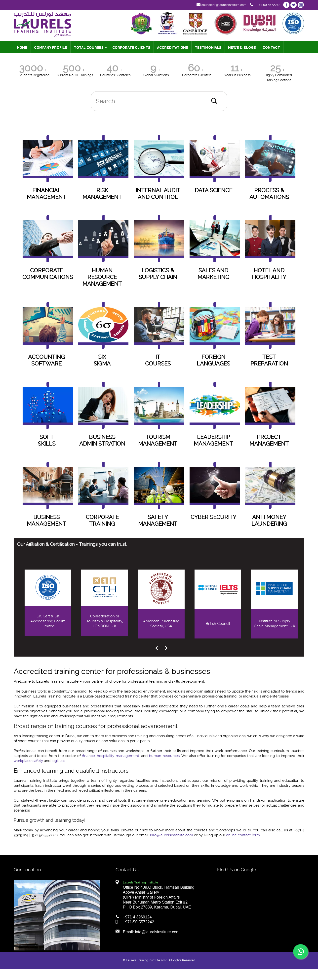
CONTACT (271, 48)
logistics (58, 760)
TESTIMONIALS (208, 48)
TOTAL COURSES (90, 48)
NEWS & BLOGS (242, 48)
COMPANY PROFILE (50, 48)
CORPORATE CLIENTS (131, 48)
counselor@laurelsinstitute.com (223, 5)
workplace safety (28, 760)
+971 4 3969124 (137, 917)
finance (88, 756)
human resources (164, 756)
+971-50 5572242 (267, 5)
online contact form (243, 835)
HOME (22, 48)
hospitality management (118, 756)
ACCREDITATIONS (172, 48)
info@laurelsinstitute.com (171, 835)
